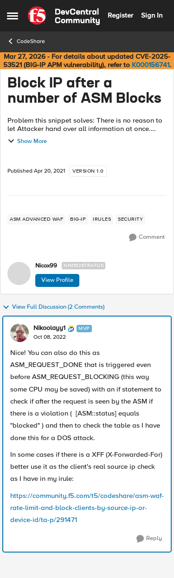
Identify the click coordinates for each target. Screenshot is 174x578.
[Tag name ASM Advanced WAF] (36, 219)
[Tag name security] (130, 219)
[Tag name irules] (101, 219)
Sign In (151, 15)
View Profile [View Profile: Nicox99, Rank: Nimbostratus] (57, 280)
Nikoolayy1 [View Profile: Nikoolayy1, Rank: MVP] (49, 328)
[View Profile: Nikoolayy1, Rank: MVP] (19, 332)
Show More (27, 141)
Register (120, 15)
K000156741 (150, 65)
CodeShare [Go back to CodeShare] (26, 41)
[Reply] (149, 539)
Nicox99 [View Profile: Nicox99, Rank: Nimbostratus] (46, 265)
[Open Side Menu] (12, 16)
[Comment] (147, 237)
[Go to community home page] (64, 16)
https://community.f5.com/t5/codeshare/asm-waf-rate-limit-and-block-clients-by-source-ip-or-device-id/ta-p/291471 (87, 507)
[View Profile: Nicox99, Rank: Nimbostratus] (19, 273)
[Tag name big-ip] (78, 219)
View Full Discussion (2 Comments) (53, 307)
